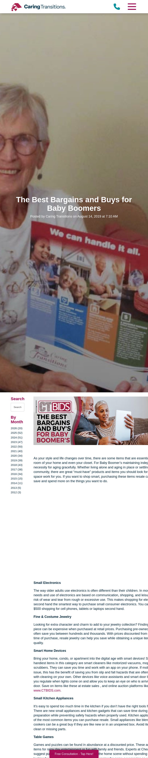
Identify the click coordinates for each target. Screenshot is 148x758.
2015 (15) (16, 478)
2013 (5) (16, 487)
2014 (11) (16, 483)
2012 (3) (16, 492)
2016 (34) (16, 473)
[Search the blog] (17, 407)
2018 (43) (16, 464)
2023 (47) (16, 442)
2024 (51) (16, 437)
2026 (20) (16, 428)
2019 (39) (16, 460)
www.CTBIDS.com (46, 690)
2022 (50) (16, 446)
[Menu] (131, 6)
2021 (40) (16, 451)
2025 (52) (16, 432)
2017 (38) (16, 469)
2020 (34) (16, 455)
